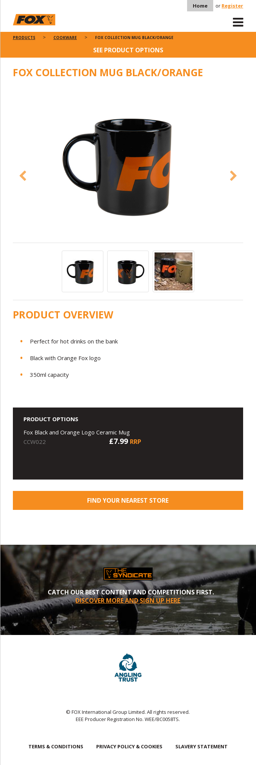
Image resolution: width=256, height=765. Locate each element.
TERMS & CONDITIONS (55, 746)
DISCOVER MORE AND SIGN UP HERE (127, 600)
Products (24, 37)
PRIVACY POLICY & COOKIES (129, 746)
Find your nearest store (128, 500)
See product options (128, 50)
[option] (128, 165)
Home (200, 5)
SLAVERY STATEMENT (201, 746)
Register (232, 5)
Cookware (65, 37)
